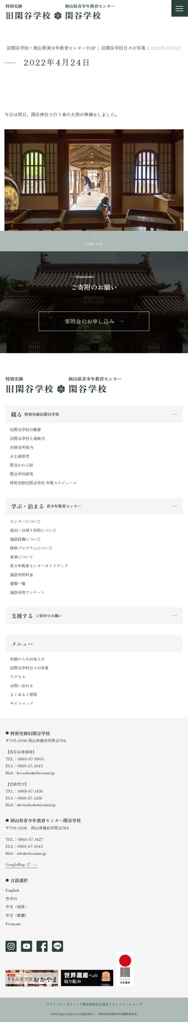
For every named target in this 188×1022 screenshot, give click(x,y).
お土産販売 (19, 456)
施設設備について (25, 539)
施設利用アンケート (27, 592)
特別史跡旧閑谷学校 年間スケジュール (43, 482)
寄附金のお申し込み (89, 321)
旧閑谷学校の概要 (25, 429)
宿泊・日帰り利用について (33, 530)
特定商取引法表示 (95, 1004)
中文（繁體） (17, 915)
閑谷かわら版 (21, 465)
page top (94, 243)
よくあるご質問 (23, 694)
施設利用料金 (21, 574)
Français (13, 923)
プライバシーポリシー (62, 1004)
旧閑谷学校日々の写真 (29, 668)
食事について (21, 557)
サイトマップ (21, 703)
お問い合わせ (21, 685)
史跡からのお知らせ (27, 659)
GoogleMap (15, 864)
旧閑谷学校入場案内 (27, 438)
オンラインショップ (127, 1004)
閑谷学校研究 (21, 474)
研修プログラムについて (31, 548)
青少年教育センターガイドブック (39, 565)
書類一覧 (17, 583)
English (12, 890)
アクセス (17, 676)
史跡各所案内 (21, 447)
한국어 (11, 898)
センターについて (25, 521)
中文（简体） (17, 906)
